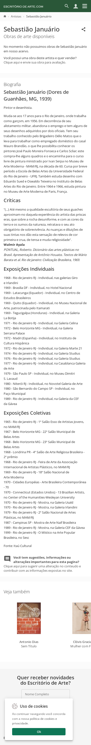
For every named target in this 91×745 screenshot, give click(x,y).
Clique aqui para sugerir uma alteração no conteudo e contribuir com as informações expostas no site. (42, 564)
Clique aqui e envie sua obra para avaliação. (35, 62)
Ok (39, 731)
